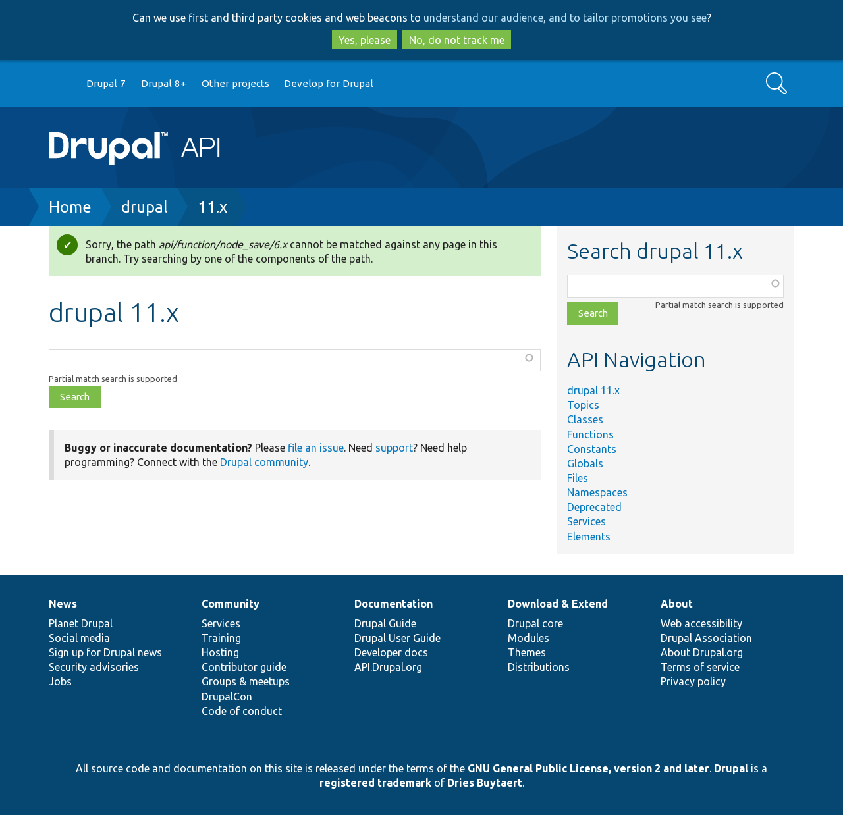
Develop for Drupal (328, 83)
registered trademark (375, 783)
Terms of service (700, 667)
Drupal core (535, 623)
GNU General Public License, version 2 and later (588, 768)
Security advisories (94, 667)
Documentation (393, 604)
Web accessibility (701, 623)
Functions (590, 434)
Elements (589, 536)
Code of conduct (242, 711)
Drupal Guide (385, 623)
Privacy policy (693, 681)
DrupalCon (227, 696)
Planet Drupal (81, 623)
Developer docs (391, 652)
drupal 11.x (593, 390)
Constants (591, 449)
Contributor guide (244, 667)
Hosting (220, 652)
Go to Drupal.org (61, 84)
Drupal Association (706, 638)
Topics (583, 405)
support (394, 448)
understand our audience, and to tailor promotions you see (565, 18)
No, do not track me (456, 40)
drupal (144, 207)
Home (70, 207)
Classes (585, 419)
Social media (79, 638)
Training (221, 638)
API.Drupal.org (388, 667)
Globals (585, 463)
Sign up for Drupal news (105, 652)
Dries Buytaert (484, 783)
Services (586, 521)
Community (230, 604)
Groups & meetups (246, 681)
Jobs (60, 681)
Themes (527, 652)
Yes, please (365, 40)
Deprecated (594, 507)
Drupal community (264, 462)
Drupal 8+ (163, 83)
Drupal (731, 768)
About (677, 604)
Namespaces (597, 492)
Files (577, 478)
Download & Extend (558, 604)
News (63, 604)
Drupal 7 (106, 83)
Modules (528, 638)
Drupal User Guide (397, 638)
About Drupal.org (702, 652)
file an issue (316, 448)
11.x (212, 207)
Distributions (539, 667)
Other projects (235, 83)
